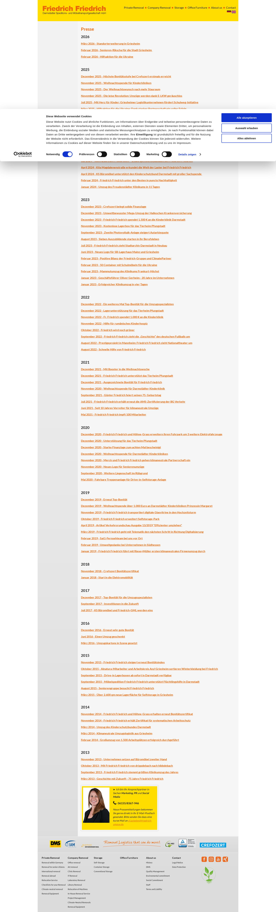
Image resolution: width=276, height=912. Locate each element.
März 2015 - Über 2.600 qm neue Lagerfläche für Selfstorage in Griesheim (127, 694)
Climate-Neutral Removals (79, 902)
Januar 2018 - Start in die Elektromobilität (107, 577)
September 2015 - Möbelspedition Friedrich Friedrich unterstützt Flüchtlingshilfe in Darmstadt (140, 681)
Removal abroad (49, 876)
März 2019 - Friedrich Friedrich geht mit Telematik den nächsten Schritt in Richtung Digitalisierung (142, 531)
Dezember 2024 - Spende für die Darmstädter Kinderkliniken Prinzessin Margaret (132, 135)
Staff (148, 885)
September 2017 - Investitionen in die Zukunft (110, 603)
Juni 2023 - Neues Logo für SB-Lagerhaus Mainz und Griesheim (120, 251)
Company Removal (78, 857)
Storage (98, 857)
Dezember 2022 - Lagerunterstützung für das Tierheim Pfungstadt (122, 310)
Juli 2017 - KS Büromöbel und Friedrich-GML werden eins (117, 610)
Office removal (74, 862)
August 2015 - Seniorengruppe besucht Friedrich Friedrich (117, 688)
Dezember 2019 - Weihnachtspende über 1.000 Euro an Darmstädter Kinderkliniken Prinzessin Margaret (146, 505)
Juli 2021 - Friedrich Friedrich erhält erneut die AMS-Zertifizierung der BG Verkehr (133, 401)
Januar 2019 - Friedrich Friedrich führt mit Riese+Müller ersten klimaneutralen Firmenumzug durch (143, 551)
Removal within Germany (52, 862)
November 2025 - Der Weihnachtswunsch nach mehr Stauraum (120, 89)
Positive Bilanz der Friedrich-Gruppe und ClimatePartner (135, 258)
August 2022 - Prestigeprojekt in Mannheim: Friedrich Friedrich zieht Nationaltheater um (136, 342)
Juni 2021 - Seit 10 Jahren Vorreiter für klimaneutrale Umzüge (120, 408)
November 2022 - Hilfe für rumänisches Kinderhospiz (114, 323)
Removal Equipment (50, 893)
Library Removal (75, 885)
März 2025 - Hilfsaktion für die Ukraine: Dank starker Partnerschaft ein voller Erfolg (133, 108)
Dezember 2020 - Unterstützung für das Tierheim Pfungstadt (119, 440)
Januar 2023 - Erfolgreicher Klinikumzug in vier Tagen (114, 284)
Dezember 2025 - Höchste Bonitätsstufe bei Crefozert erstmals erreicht (126, 76)
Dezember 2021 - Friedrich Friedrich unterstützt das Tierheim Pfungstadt (127, 375)
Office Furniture (129, 857)
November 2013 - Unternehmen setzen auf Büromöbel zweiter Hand (124, 759)
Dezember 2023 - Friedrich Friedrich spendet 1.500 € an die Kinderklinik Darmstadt (133, 219)
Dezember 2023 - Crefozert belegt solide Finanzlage (113, 206)
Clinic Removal (74, 871)
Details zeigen (187, 45)
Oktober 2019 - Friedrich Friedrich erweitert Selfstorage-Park (120, 518)
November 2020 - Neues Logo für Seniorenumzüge (112, 466)
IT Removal (72, 876)
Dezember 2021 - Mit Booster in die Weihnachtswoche (115, 369)
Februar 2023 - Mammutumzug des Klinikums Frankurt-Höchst (120, 271)
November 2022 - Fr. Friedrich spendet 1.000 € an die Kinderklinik (122, 317)
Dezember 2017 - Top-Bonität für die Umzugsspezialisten (116, 597)
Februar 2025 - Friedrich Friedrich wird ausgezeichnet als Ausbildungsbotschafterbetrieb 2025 (140, 115)
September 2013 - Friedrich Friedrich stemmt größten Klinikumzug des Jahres (129, 772)
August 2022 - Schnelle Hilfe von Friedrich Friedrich (113, 349)
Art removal (73, 867)
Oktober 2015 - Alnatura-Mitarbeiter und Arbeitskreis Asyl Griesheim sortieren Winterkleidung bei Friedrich (149, 668)
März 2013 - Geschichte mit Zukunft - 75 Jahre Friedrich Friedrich (122, 778)
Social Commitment (154, 880)
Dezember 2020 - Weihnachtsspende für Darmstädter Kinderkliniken (124, 453)
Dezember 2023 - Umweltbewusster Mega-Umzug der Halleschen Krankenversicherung (136, 213)
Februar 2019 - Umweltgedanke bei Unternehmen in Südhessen (120, 544)
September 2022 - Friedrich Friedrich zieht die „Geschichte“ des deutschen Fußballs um (135, 336)
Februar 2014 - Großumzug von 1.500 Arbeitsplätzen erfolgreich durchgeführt (130, 739)
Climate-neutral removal (52, 889)
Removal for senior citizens (53, 867)
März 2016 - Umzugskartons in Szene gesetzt (109, 643)
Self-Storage (99, 862)
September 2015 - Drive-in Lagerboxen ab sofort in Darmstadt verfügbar (126, 675)
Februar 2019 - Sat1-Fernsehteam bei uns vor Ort (112, 538)
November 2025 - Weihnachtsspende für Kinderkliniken (116, 82)
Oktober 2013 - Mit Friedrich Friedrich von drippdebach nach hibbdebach (127, 765)
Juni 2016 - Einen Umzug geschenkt (103, 636)
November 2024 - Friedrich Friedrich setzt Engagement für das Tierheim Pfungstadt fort (136, 141)
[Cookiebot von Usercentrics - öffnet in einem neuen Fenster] (22, 45)
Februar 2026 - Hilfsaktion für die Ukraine (107, 56)
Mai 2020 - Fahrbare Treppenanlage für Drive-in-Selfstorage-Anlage (123, 479)
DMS (148, 867)
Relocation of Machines (78, 889)
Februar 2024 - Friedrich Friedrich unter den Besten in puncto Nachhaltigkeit (129, 180)
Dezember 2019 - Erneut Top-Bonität (104, 499)
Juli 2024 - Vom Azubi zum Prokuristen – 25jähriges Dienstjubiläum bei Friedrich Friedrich (137, 160)
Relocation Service (50, 880)
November (88, 95)
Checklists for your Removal (54, 885)
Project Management (77, 898)
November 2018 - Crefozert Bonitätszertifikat (110, 571)
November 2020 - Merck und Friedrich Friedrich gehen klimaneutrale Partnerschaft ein (135, 460)
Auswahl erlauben (246, 19)
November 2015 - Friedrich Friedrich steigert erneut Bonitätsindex (123, 662)
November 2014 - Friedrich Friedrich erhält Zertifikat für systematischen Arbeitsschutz (136, 720)
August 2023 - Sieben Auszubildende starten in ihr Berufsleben (120, 239)
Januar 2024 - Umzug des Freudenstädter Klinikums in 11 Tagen (120, 186)
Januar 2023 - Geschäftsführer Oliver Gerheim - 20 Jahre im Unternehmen (127, 277)
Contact (176, 857)
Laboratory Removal (76, 880)
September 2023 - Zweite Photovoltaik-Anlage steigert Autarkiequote (125, 232)
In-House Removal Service (79, 893)
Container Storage (101, 867)
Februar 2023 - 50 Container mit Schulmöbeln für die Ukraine (119, 264)
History (149, 862)
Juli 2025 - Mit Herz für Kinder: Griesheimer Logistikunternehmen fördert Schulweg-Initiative (139, 102)
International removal (51, 871)
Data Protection (179, 867)
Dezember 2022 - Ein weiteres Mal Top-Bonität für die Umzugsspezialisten (127, 304)
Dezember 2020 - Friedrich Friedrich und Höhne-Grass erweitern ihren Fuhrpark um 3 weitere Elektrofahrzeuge (151, 434)
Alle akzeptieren (247, 8)
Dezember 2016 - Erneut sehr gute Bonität (107, 630)
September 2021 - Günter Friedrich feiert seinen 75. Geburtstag (121, 395)
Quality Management (155, 871)
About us (151, 857)
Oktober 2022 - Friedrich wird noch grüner (108, 330)
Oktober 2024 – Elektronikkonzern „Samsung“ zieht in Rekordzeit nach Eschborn (131, 154)
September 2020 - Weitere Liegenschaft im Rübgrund (114, 473)
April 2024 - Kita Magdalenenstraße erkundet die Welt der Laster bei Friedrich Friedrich (136, 167)
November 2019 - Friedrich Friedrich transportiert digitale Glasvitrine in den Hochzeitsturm (138, 512)
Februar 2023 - (90, 258)
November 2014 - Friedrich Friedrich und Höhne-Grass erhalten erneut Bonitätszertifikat (137, 714)
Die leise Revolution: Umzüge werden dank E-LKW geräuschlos (143, 95)
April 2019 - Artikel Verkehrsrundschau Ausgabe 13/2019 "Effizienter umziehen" (131, 525)
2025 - (99, 95)
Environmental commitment (158, 876)
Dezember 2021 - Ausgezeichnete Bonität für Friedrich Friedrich (121, 382)
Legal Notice (177, 862)
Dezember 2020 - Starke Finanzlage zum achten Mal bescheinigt (121, 447)
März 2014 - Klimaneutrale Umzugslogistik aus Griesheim (116, 733)
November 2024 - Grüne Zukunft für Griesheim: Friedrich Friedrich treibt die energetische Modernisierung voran (152, 148)
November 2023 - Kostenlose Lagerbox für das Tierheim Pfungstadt (123, 226)
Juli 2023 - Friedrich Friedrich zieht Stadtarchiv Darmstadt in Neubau (124, 245)
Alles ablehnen (246, 29)
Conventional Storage (103, 871)
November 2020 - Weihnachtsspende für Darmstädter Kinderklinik (123, 388)
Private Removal (51, 857)
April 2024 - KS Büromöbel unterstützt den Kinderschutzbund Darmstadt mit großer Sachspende (141, 173)
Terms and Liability (154, 889)
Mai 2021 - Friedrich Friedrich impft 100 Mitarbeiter (113, 414)
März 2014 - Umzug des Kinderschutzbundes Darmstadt (116, 727)
